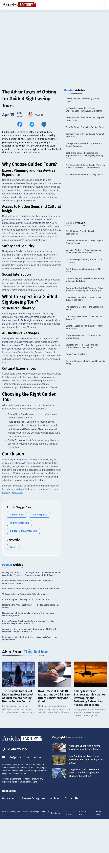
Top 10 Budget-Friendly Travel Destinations (80, 232)
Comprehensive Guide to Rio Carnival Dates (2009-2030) (83, 298)
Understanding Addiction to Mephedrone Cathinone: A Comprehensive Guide (27, 615)
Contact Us (72, 832)
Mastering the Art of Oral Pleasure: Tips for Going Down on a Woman (30, 639)
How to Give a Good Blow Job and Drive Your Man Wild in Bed (30, 622)
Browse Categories (34, 832)
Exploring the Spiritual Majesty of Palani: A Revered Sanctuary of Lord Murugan (85, 289)
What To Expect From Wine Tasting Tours (85, 127)
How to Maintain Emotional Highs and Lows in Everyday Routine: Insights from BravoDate (28, 655)
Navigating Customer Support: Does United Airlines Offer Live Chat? (82, 346)
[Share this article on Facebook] (19, 124)
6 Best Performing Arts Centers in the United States (83, 336)
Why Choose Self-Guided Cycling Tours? (84, 174)
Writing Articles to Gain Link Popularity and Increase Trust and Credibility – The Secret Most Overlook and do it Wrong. (31, 607)
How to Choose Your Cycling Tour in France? (82, 100)
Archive (55, 832)
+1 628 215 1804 (15, 783)
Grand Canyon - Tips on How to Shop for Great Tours (85, 119)
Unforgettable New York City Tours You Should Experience (84, 144)
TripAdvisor (17, 526)
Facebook (55, 846)
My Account (9, 832)
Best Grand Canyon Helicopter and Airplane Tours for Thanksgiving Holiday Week (84, 155)
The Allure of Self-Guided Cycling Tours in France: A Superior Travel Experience (85, 166)
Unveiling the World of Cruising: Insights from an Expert (84, 242)
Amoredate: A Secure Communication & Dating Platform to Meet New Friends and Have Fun (29, 663)
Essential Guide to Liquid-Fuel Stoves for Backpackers (85, 327)
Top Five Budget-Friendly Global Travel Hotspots (84, 260)
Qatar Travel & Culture (76, 354)
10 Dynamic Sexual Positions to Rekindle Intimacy (25, 627)
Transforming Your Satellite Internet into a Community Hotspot (85, 279)
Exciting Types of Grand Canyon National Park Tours (85, 135)
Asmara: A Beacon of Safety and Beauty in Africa (85, 362)
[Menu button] (104, 5)
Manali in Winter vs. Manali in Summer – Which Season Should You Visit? (84, 251)
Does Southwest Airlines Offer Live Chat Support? (84, 317)
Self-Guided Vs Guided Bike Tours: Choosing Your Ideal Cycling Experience (84, 109)
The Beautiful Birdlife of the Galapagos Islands (84, 308)
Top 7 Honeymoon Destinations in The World (83, 270)
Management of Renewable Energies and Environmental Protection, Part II (28, 647)
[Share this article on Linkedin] (43, 124)
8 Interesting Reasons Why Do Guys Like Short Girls (26, 633)
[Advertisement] (54, 32)
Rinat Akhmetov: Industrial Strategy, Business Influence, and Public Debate (30, 671)
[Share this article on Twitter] (31, 124)
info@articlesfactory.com (21, 790)
